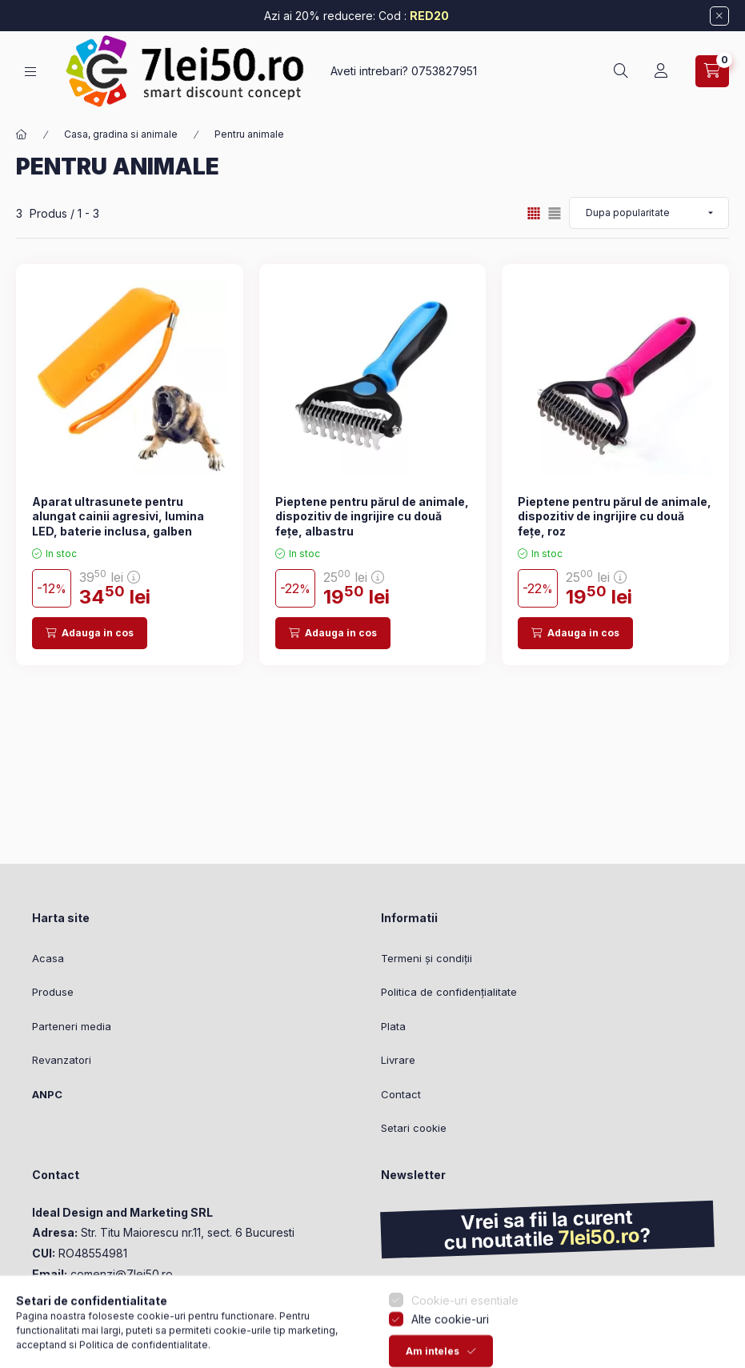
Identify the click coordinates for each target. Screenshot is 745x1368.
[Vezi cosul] (712, 71)
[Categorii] (30, 71)
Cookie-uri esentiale (465, 1349)
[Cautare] (621, 71)
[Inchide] (719, 16)
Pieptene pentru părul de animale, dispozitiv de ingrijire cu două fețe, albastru (372, 516)
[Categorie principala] (21, 134)
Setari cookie (414, 1127)
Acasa (48, 958)
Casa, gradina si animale (121, 134)
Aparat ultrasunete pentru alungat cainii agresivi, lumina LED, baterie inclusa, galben (118, 516)
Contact (401, 1094)
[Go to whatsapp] (38, 1322)
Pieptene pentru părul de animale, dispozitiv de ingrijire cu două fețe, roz (614, 516)
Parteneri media (71, 1026)
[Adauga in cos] (89, 633)
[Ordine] (649, 213)
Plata (393, 1026)
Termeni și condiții (426, 958)
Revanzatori (61, 1059)
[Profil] (661, 71)
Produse (53, 991)
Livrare (398, 1059)
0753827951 (444, 71)
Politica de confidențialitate (449, 991)
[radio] (554, 213)
